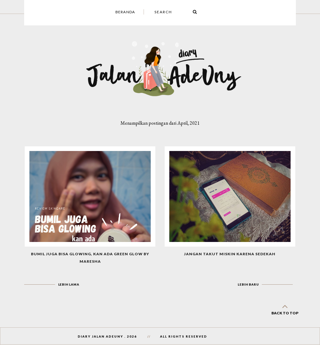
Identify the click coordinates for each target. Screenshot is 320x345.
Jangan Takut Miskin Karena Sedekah (229, 254)
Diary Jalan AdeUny (100, 336)
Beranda (125, 12)
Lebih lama (68, 284)
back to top (285, 308)
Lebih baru (248, 284)
